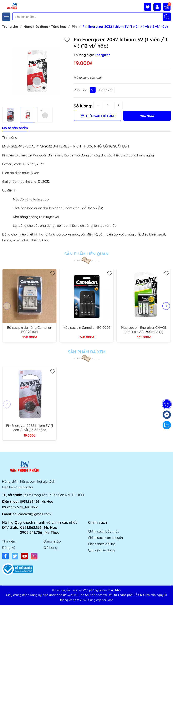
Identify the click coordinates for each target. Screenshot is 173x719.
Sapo (110, 600)
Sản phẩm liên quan (86, 253)
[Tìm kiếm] (167, 17)
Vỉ (92, 90)
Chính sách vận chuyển (105, 537)
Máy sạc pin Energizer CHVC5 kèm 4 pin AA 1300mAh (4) (143, 329)
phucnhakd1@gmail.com (31, 514)
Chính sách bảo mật (103, 531)
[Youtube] (24, 556)
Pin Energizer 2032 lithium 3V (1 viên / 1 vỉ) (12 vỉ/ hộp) (29, 427)
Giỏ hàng (50, 547)
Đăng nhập (52, 541)
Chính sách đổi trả (101, 544)
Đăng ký (8, 547)
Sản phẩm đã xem (86, 351)
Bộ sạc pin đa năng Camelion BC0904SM (29, 329)
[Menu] (6, 17)
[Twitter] (15, 556)
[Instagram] (34, 556)
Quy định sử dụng (101, 550)
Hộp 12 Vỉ (106, 90)
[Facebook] (5, 556)
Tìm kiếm (9, 541)
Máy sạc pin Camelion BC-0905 (87, 327)
